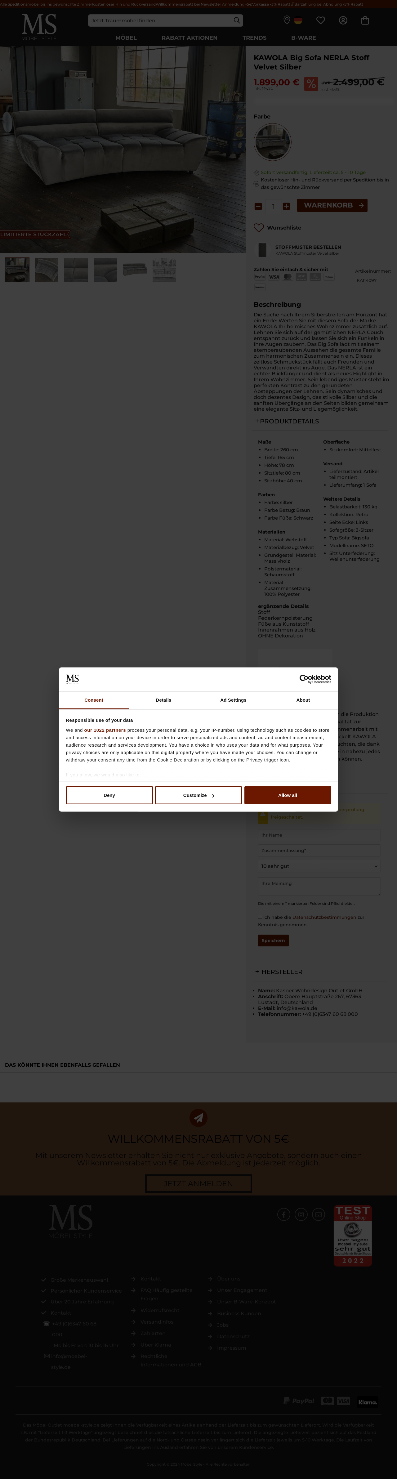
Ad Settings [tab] (233, 699)
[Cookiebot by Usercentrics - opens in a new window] (304, 679)
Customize (198, 795)
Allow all (287, 795)
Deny (109, 795)
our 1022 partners (105, 729)
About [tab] (303, 699)
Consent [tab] (93, 699)
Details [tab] (164, 699)
